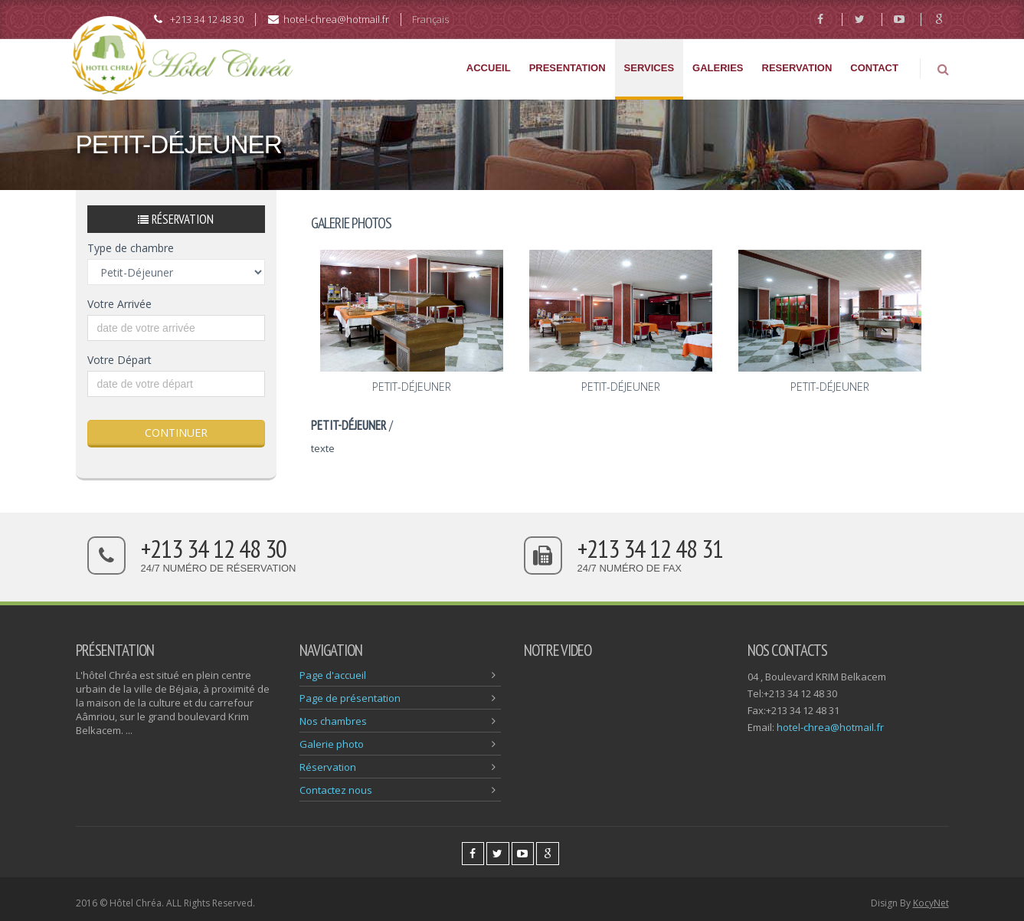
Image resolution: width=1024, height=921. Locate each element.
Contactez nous (335, 790)
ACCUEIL (488, 68)
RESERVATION (797, 68)
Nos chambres (333, 721)
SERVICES (649, 68)
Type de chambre (130, 248)
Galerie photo (331, 744)
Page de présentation (350, 698)
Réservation (327, 767)
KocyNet (931, 903)
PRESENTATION (567, 68)
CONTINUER (176, 432)
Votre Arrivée (119, 304)
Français (430, 19)
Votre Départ (119, 359)
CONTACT (874, 68)
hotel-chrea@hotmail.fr (830, 727)
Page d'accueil (332, 675)
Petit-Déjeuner (411, 386)
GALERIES (717, 68)
